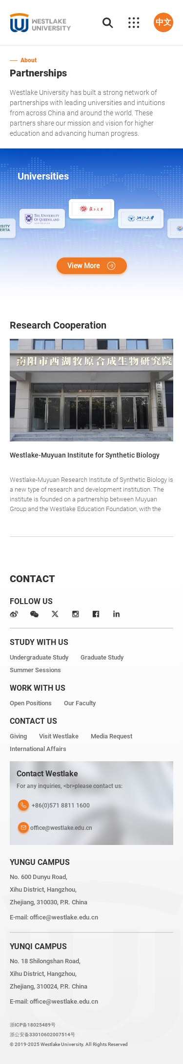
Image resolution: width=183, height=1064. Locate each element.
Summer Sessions (35, 670)
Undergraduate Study (39, 657)
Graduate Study (102, 657)
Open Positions (31, 703)
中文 (163, 22)
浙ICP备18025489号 (33, 1024)
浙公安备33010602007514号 (42, 1034)
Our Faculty (80, 703)
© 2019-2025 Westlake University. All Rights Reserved (69, 1044)
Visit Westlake (59, 736)
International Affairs (38, 748)
